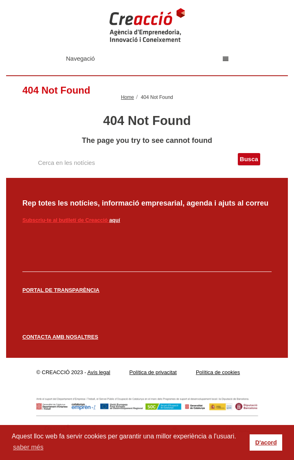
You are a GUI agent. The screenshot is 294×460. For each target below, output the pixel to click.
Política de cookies (218, 372)
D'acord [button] (266, 442)
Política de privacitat (153, 372)
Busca (249, 159)
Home (127, 97)
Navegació (147, 58)
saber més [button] (28, 447)
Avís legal (99, 372)
